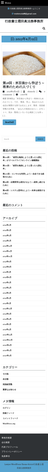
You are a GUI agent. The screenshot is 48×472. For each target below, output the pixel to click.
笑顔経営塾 (7, 384)
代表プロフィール (10, 447)
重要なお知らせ (9, 389)
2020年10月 (8, 340)
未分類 (5, 379)
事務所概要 (7, 437)
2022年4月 (7, 319)
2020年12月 (7, 334)
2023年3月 (7, 293)
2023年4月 (7, 287)
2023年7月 (7, 272)
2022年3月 (7, 324)
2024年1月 (7, 240)
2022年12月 (7, 308)
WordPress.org (9, 423)
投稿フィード (8, 413)
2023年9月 (7, 261)
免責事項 (6, 456)
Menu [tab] (6, 3)
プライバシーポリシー (12, 451)
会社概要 (6, 442)
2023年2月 (7, 298)
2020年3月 (7, 355)
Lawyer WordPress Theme (15, 464)
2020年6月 (7, 345)
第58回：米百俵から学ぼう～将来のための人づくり (24, 85)
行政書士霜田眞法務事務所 (24, 21)
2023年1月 (7, 303)
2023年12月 (7, 246)
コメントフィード (10, 418)
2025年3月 (7, 230)
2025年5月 (7, 225)
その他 (5, 374)
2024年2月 (7, 235)
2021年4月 (7, 329)
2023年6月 (7, 277)
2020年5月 (7, 350)
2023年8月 (7, 267)
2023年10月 (7, 256)
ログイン (6, 408)
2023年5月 (7, 282)
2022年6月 (7, 314)
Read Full (10, 123)
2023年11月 (7, 251)
